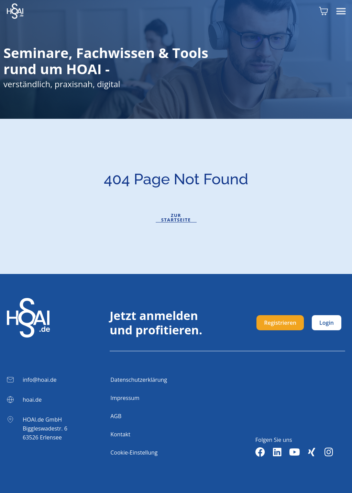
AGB (115, 416)
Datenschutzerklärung (138, 379)
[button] (341, 11)
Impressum (124, 398)
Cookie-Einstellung (133, 452)
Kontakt (120, 434)
